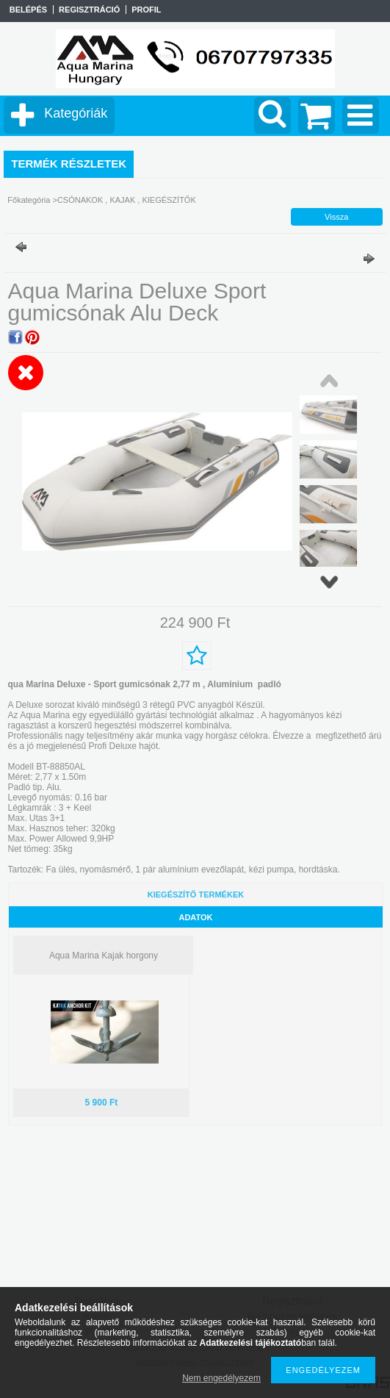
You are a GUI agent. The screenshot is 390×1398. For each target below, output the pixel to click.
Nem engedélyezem (221, 1378)
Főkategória (28, 200)
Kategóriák (75, 113)
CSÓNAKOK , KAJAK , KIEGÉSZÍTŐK (126, 200)
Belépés (28, 9)
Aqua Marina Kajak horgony (103, 955)
